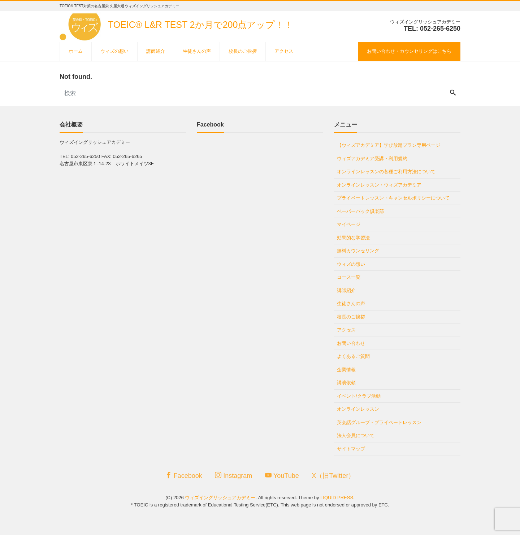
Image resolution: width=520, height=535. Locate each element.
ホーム (76, 51)
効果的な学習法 (353, 237)
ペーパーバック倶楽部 (360, 211)
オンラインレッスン (358, 409)
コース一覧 (348, 277)
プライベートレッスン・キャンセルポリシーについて (393, 198)
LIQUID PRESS (336, 497)
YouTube (282, 475)
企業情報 (346, 369)
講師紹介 (155, 51)
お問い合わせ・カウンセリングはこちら (409, 51)
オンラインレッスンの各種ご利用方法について (386, 171)
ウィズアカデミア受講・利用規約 (372, 158)
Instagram (233, 475)
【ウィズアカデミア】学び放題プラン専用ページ (388, 145)
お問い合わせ (351, 343)
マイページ (348, 224)
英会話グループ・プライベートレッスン (379, 422)
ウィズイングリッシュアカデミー (220, 497)
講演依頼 (346, 382)
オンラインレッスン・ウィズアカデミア (379, 185)
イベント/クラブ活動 (359, 396)
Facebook (183, 475)
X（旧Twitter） (333, 475)
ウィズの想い (114, 51)
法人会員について (355, 435)
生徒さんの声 (197, 51)
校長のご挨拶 (243, 51)
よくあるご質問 (353, 356)
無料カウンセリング (358, 250)
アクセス (283, 51)
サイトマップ (351, 448)
